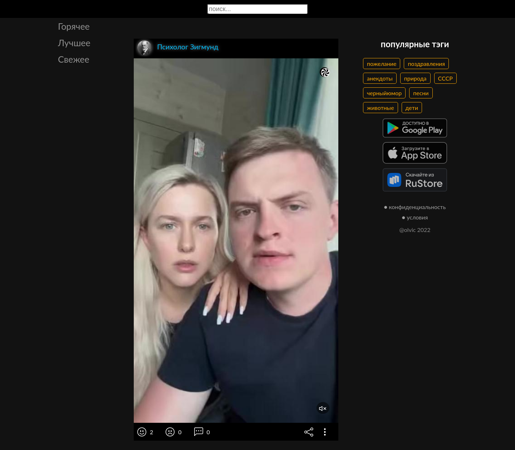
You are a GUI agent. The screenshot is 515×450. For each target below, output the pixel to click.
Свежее (73, 59)
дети (412, 107)
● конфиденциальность (415, 206)
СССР (445, 78)
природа (415, 78)
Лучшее (74, 42)
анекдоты (380, 78)
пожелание (381, 63)
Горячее (74, 26)
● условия (415, 217)
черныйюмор (384, 92)
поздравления (426, 63)
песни (420, 92)
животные (380, 107)
